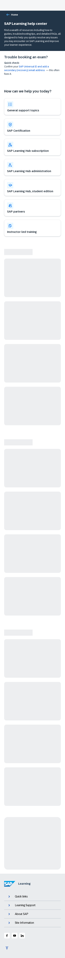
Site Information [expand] (21, 922)
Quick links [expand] (18, 896)
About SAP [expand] (18, 914)
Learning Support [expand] (22, 905)
